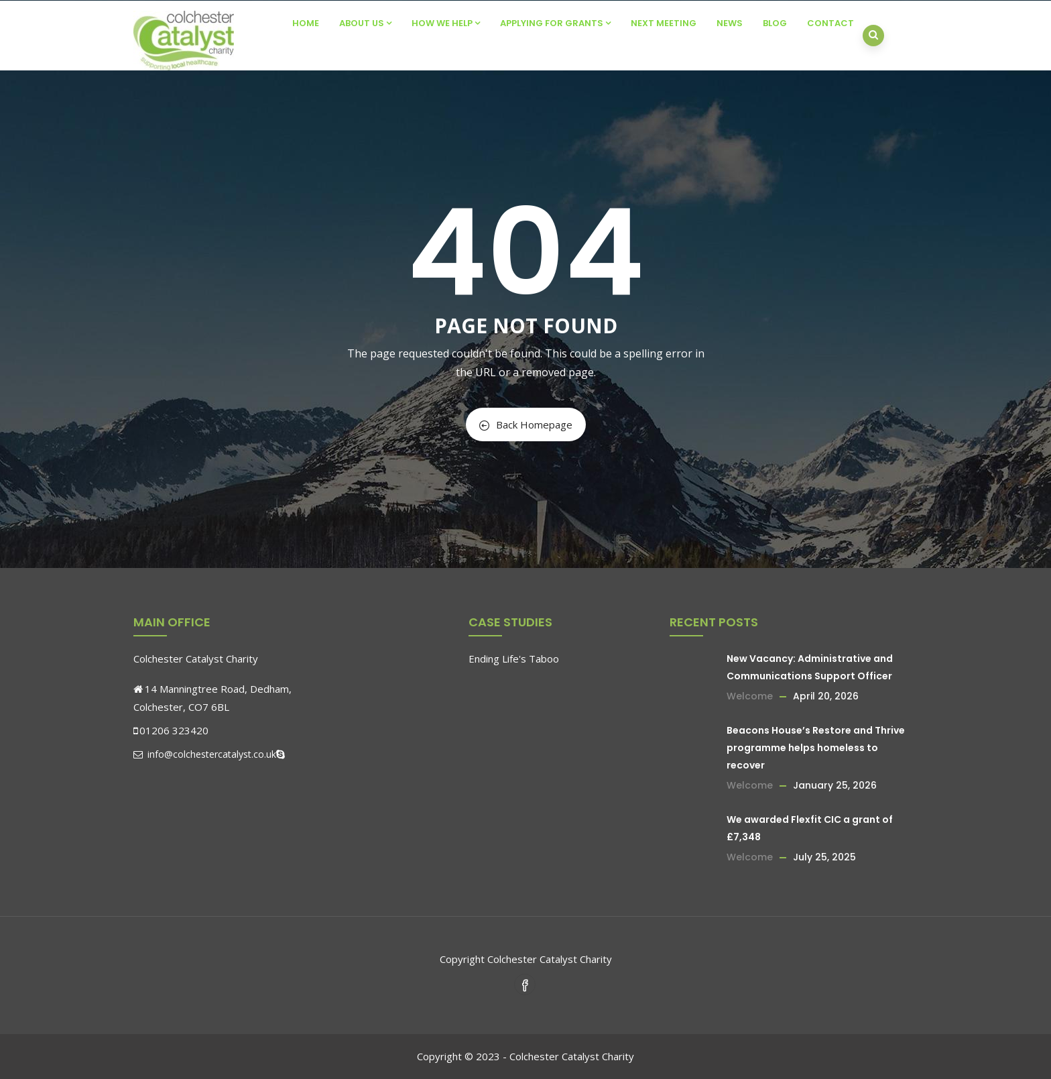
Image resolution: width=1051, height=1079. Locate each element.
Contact (830, 23)
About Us (365, 23)
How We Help (446, 23)
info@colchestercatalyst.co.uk (204, 754)
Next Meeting (663, 23)
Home (305, 23)
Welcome (750, 696)
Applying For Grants (555, 23)
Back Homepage (525, 424)
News (730, 23)
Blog (775, 23)
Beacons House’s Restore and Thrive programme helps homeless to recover (816, 748)
